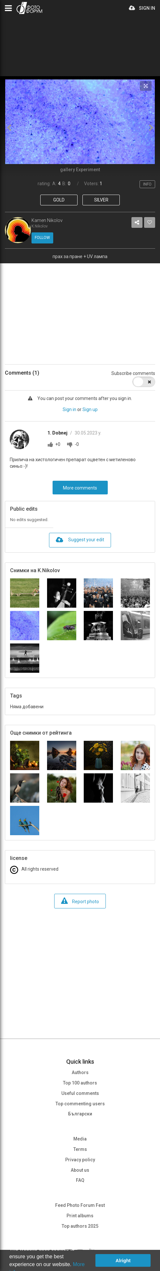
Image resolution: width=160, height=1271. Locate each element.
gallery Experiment (80, 169)
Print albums (80, 1215)
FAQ (80, 1180)
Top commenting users (80, 1103)
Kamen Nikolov (47, 220)
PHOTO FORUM (29, 8)
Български (80, 1113)
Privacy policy (80, 1159)
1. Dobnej (57, 432)
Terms (80, 1149)
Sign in (69, 409)
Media (80, 1138)
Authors (80, 1072)
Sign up (90, 409)
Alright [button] (123, 1260)
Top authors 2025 (80, 1226)
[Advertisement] (80, 308)
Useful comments (80, 1093)
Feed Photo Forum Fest (80, 1205)
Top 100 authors (80, 1082)
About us (80, 1170)
